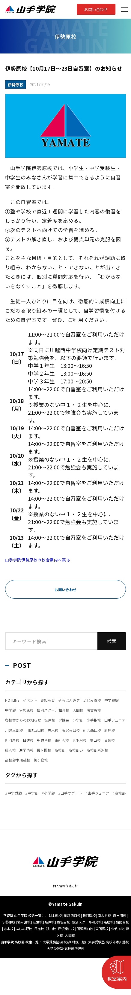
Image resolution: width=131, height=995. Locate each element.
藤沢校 (12, 769)
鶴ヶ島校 (83, 779)
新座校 (84, 749)
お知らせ (60, 699)
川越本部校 (71, 739)
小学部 (99, 729)
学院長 (81, 729)
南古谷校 (78, 719)
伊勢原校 (82, 709)
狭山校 (97, 759)
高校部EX (95, 769)
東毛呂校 (77, 759)
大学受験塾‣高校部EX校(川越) (64, 979)
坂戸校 (63, 729)
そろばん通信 (87, 699)
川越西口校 (99, 739)
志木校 (12, 749)
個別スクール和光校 (26, 719)
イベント (38, 699)
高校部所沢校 (19, 779)
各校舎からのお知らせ (29, 729)
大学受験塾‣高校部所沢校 (65, 985)
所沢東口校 (35, 749)
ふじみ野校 (17, 709)
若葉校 (115, 759)
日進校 (12, 759)
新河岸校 (104, 749)
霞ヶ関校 (54, 769)
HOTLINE (15, 699)
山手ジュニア (42, 739)
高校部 (75, 769)
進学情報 (32, 769)
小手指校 (14, 739)
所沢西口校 (62, 749)
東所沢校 (54, 759)
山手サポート (88, 812)
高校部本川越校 (54, 779)
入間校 (59, 719)
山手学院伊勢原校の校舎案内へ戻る (47, 559)
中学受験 (42, 709)
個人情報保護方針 (65, 922)
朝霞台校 (32, 759)
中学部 (62, 709)
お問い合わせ (92, 9)
